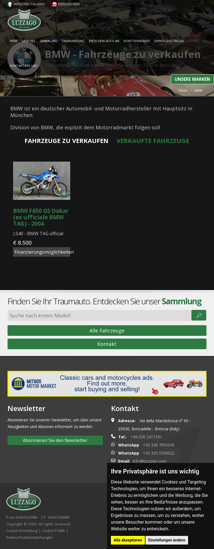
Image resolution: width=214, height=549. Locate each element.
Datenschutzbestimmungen (29, 537)
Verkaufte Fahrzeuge (152, 140)
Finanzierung (73, 41)
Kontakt (106, 344)
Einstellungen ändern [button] (166, 540)
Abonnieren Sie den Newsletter (55, 440)
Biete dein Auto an (104, 41)
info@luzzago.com (149, 461)
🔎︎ (199, 315)
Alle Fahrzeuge (107, 330)
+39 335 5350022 (158, 453)
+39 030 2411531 (146, 436)
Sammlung (49, 41)
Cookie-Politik (53, 530)
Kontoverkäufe (137, 41)
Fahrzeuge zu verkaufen (66, 140)
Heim (13, 41)
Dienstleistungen (169, 41)
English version (69, 4)
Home (183, 90)
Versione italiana (26, 4)
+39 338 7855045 (158, 445)
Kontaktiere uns (23, 66)
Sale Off (28, 41)
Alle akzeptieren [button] (128, 540)
